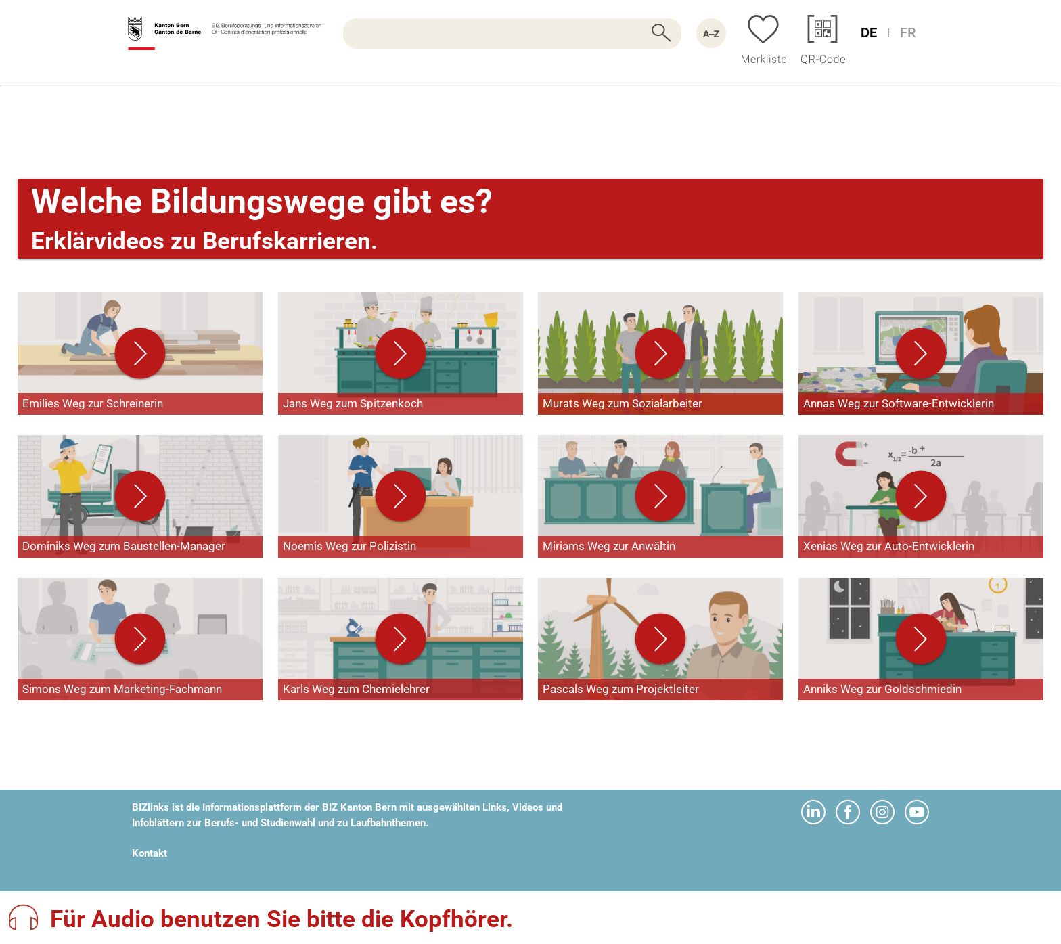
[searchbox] (512, 33)
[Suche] (512, 33)
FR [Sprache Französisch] (908, 32)
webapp (573, 853)
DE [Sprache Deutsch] (869, 32)
